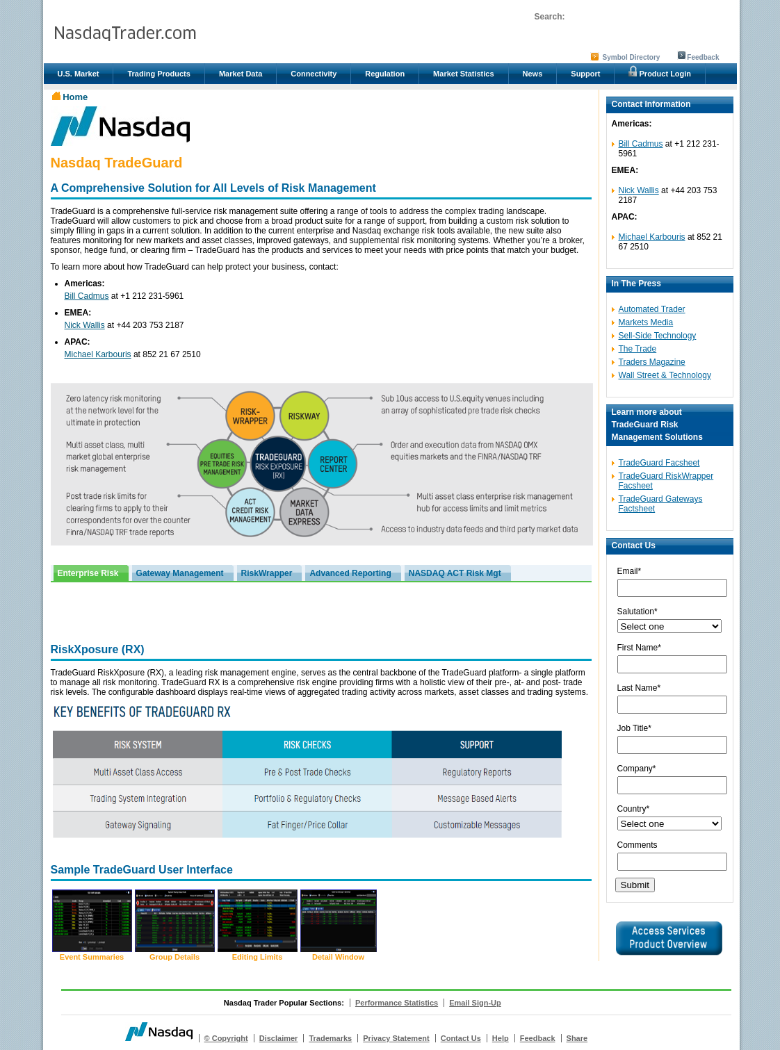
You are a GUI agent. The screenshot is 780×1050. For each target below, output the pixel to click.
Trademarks (330, 1038)
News (533, 73)
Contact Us (461, 1038)
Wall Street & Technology (665, 375)
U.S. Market (78, 73)
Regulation (385, 73)
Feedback (703, 57)
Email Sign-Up (475, 1003)
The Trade (638, 349)
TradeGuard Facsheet (659, 463)
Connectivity (313, 73)
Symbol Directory (631, 57)
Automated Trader (652, 309)
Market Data (240, 73)
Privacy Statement (396, 1038)
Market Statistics (463, 73)
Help (500, 1038)
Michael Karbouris (98, 354)
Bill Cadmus (87, 296)
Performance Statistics (396, 1003)
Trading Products (158, 73)
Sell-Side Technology (658, 336)
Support (585, 73)
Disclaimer (278, 1038)
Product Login (659, 71)
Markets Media (646, 322)
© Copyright (226, 1038)
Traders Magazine (652, 362)
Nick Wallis (85, 325)
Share (577, 1038)
